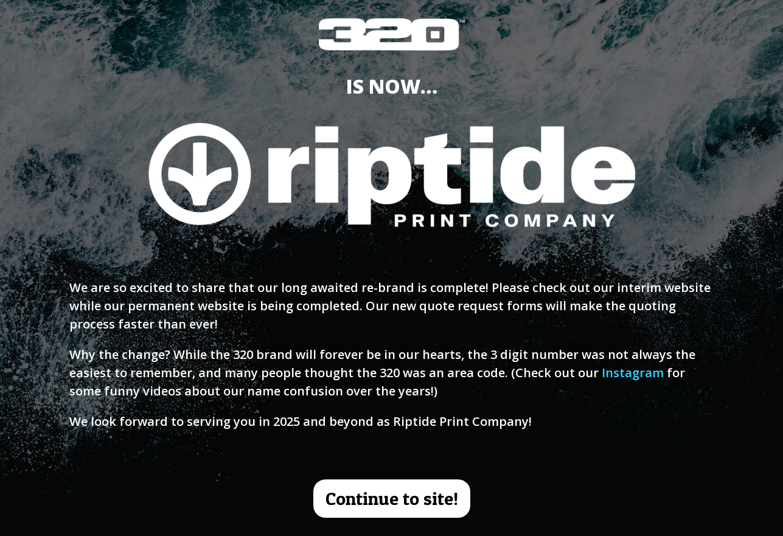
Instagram (633, 372)
